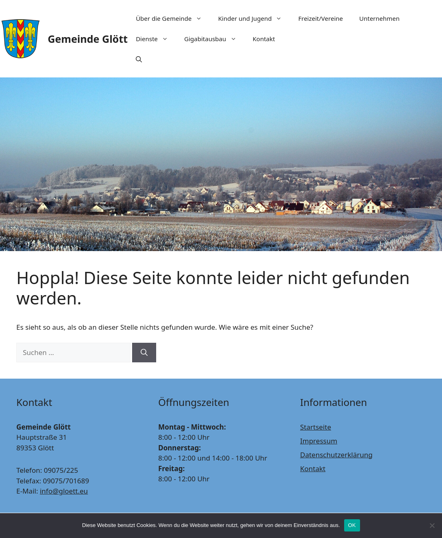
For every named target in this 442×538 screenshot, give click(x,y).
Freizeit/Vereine (320, 18)
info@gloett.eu (64, 491)
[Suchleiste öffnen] (139, 59)
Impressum (318, 440)
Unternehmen (379, 18)
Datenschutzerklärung (336, 454)
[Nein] (432, 525)
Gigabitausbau (214, 39)
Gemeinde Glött (88, 39)
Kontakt (264, 39)
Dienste (156, 39)
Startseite (315, 427)
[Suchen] (144, 352)
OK (352, 525)
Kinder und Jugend (254, 18)
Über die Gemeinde (173, 18)
